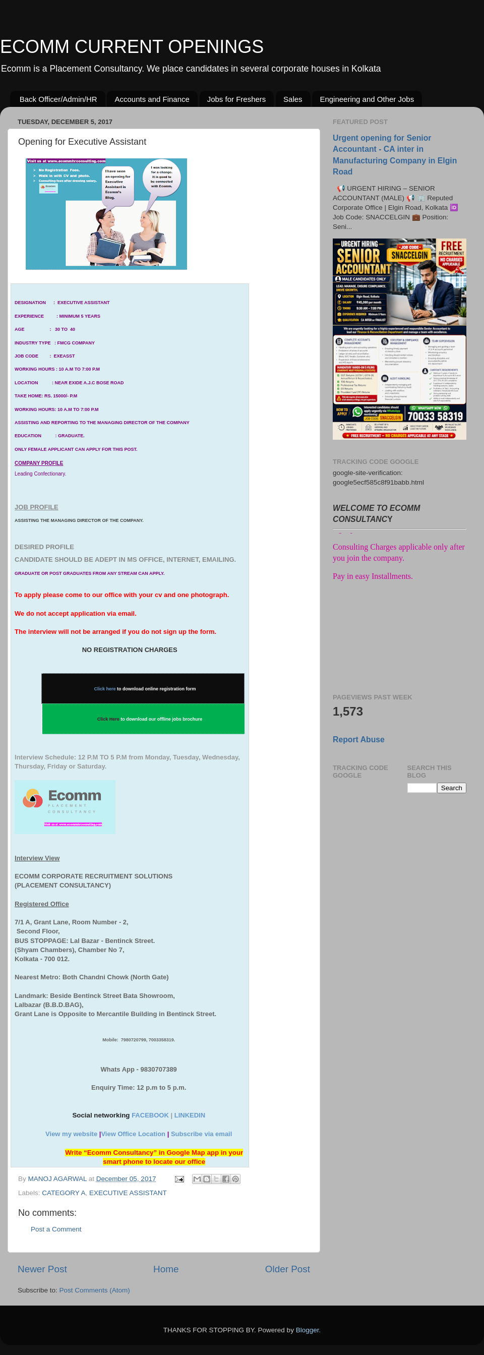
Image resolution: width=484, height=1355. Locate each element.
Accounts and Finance (151, 99)
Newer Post (42, 1269)
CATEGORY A (63, 1193)
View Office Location (133, 1134)
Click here (105, 688)
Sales (292, 99)
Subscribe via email (201, 1134)
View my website (71, 1134)
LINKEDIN (189, 1115)
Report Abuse (359, 739)
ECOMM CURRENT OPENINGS (132, 46)
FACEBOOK (150, 1115)
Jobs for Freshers (236, 99)
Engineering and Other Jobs (367, 99)
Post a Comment (56, 1229)
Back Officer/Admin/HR (58, 99)
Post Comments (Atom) (94, 1290)
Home (165, 1269)
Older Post (287, 1269)
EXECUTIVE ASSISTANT (128, 1193)
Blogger (307, 1330)
